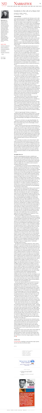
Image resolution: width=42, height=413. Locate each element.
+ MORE (2, 54)
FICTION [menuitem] (8, 6)
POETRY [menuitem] (11, 6)
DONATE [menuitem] (37, 6)
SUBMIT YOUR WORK (26, 354)
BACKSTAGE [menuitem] (25, 6)
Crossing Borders (5, 49)
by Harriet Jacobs (19, 14)
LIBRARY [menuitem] (19, 6)
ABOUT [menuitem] (34, 6)
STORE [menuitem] (29, 6)
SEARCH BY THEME (26, 352)
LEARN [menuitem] (22, 6)
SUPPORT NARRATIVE (26, 355)
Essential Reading (17, 341)
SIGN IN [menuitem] (40, 6)
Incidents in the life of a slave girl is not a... (27, 374)
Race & (4, 47)
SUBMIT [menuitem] (31, 6)
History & (5, 52)
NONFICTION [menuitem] (15, 6)
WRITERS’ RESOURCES (26, 353)
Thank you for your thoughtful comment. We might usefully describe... (26, 372)
